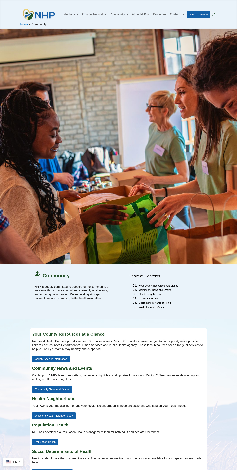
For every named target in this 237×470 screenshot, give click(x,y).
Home (24, 24)
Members (69, 14)
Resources (159, 14)
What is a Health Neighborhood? (54, 415)
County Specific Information (51, 359)
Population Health (45, 442)
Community (118, 14)
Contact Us (177, 14)
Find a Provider (199, 14)
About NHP (139, 14)
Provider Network (93, 14)
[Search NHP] (213, 14)
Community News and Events (52, 389)
